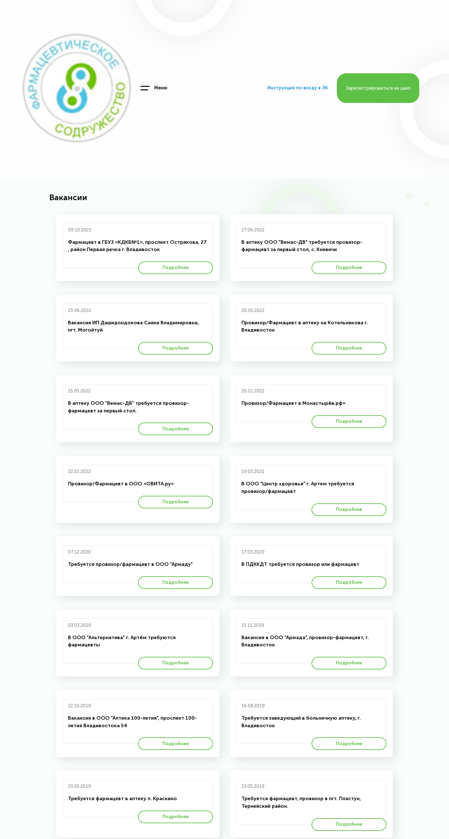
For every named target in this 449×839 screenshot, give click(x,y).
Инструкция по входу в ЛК (297, 88)
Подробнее (175, 267)
